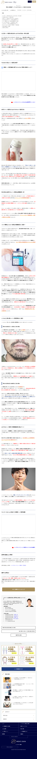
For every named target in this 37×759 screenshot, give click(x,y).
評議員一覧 (16, 617)
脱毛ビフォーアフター (24, 726)
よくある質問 (4, 728)
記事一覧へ (18, 635)
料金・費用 (22, 728)
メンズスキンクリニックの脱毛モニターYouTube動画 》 (24, 547)
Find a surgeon (15, 618)
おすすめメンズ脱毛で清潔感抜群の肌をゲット (10, 23)
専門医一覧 (16, 614)
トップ (3, 723)
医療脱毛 (5, 719)
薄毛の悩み (5, 715)
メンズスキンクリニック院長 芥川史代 (18, 565)
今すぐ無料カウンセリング (18, 589)
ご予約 (30, 1)
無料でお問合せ (5, 27)
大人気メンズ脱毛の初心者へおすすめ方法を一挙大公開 (11, 15)
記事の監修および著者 (6, 26)
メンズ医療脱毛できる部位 (6, 726)
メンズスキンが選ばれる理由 (25, 723)
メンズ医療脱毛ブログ (24, 669)
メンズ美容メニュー (5, 731)
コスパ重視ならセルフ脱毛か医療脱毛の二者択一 (10, 21)
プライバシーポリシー (14, 736)
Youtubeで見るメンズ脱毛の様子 (8, 17)
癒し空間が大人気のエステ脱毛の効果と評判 (26, 631)
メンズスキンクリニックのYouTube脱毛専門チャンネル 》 (23, 102)
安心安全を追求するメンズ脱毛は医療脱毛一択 (10, 19)
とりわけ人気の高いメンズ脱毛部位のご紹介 (10, 22)
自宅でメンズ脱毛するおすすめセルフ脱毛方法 (10, 18)
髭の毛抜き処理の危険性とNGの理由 (9, 627)
